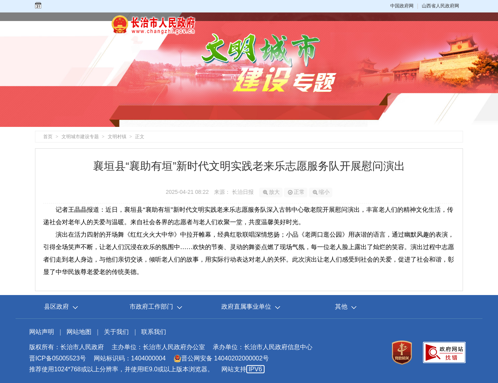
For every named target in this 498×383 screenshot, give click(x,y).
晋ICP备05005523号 (57, 358)
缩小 (321, 192)
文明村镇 (117, 136)
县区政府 (56, 306)
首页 (48, 136)
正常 (296, 192)
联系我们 (153, 332)
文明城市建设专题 (80, 136)
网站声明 (41, 332)
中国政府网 (402, 6)
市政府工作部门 (151, 306)
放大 (271, 192)
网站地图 (79, 332)
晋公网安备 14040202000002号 (221, 358)
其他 (341, 306)
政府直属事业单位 (246, 306)
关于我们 (116, 332)
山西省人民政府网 (440, 6)
